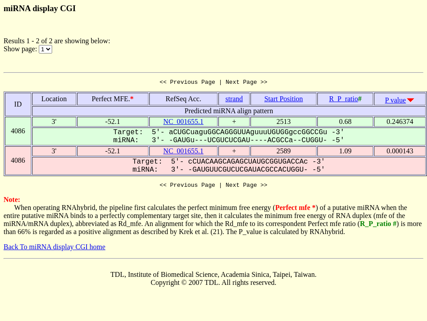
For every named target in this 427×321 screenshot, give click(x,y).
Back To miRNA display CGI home (54, 249)
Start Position (283, 100)
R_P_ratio (343, 100)
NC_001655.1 (183, 123)
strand (234, 100)
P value (395, 101)
